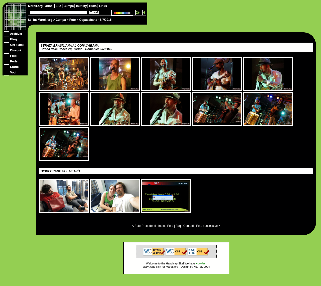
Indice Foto (165, 226)
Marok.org (45, 20)
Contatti (188, 226)
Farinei (48, 6)
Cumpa (61, 20)
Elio (59, 6)
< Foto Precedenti (144, 226)
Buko (93, 6)
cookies (200, 263)
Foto (72, 20)
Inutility (82, 6)
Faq (178, 226)
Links (103, 6)
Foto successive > (208, 226)
